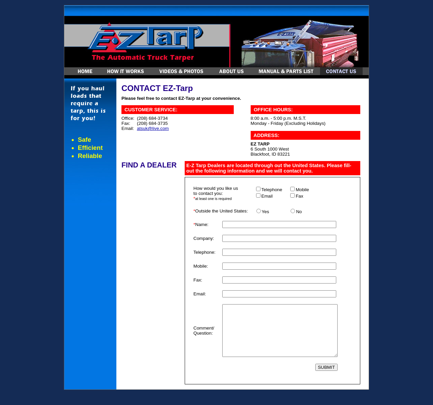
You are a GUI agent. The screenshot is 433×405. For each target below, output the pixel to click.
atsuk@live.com (153, 128)
